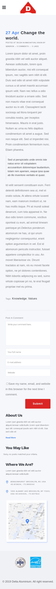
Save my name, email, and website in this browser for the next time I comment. (28, 389)
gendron (10, 46)
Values (32, 298)
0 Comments (23, 46)
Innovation (30, 43)
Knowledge (19, 298)
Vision (39, 43)
